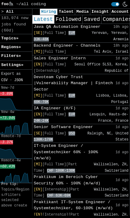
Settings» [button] (12, 65)
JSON (18, 80)
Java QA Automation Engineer (67, 27)
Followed (68, 19)
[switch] (115, 4)
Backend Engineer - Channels (67, 45)
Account (120, 11)
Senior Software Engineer (63, 127)
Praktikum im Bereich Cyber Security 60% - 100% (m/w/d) (67, 180)
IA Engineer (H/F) (55, 108)
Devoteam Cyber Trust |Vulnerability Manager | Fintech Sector (73, 83)
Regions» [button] (11, 47)
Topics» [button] (9, 38)
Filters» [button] (11, 56)
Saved (92, 19)
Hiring (48, 11)
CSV (4, 80)
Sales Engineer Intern (59, 58)
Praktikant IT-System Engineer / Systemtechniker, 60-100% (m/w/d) (73, 205)
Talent (66, 11)
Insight (100, 11)
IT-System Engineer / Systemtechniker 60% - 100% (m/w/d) (66, 152)
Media (82, 11)
